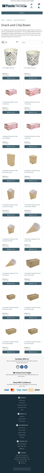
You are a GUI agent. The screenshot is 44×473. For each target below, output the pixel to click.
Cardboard (9, 20)
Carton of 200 (5, 109)
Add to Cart (11, 78)
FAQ (22, 409)
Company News (22, 418)
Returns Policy (22, 432)
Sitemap (22, 437)
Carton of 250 (5, 178)
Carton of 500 (27, 178)
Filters (22, 13)
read (32, 1)
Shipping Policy (22, 435)
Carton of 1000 (5, 75)
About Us (22, 416)
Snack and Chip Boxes (19, 20)
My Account (22, 400)
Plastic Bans (22, 421)
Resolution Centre (22, 405)
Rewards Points (22, 407)
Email (22, 448)
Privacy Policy (22, 430)
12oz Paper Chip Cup (8, 68)
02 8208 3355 (22, 446)
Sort (17, 42)
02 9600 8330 (22, 444)
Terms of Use (22, 427)
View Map (22, 463)
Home (2, 20)
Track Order (22, 402)
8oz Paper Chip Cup (30, 68)
